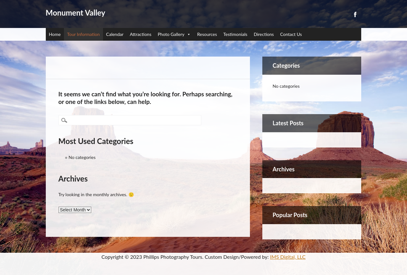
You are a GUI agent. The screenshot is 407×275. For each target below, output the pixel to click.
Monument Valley (75, 12)
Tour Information (83, 34)
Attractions (140, 34)
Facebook (355, 14)
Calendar (115, 34)
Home (55, 34)
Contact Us (291, 34)
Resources (207, 34)
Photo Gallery (174, 34)
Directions (264, 34)
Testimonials (235, 34)
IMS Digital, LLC (288, 257)
